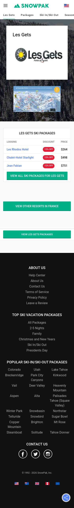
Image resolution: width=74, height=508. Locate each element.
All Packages (37, 322)
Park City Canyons (37, 377)
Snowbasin (37, 411)
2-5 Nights (37, 328)
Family (37, 334)
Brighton (37, 422)
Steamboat (14, 432)
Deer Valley (37, 385)
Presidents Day (36, 350)
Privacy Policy (37, 297)
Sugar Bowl (59, 416)
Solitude (37, 432)
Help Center (37, 275)
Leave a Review (37, 303)
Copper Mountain (14, 424)
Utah (37, 370)
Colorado (14, 370)
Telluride (14, 416)
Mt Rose (60, 422)
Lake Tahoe (60, 370)
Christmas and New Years (37, 339)
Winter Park (14, 411)
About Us (37, 281)
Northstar (59, 411)
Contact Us (37, 286)
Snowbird (37, 416)
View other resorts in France (36, 206)
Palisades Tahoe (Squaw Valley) (60, 400)
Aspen (14, 396)
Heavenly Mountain (59, 388)
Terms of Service (37, 292)
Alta (37, 396)
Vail (14, 385)
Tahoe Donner (59, 432)
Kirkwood (59, 375)
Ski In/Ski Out (37, 345)
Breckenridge (14, 375)
